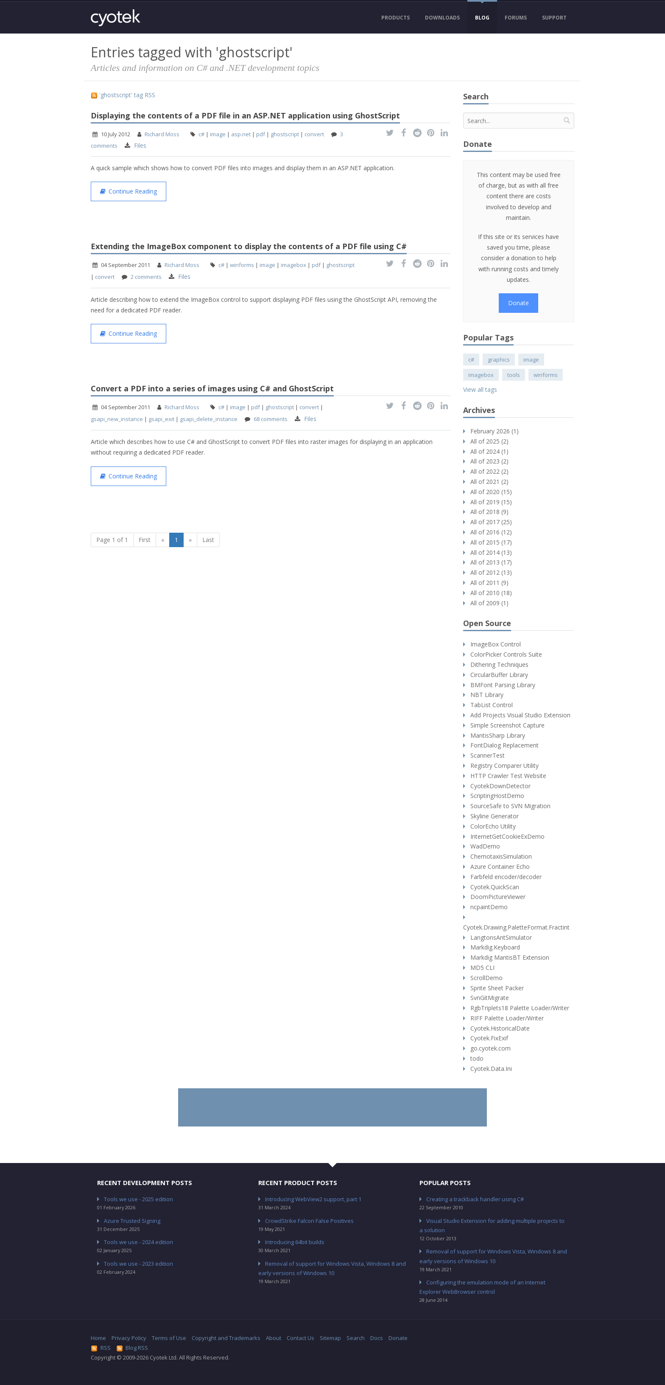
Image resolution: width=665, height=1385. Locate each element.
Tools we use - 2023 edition (138, 1263)
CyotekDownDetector (500, 786)
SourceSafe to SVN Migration (510, 806)
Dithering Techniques (499, 664)
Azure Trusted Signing (132, 1221)
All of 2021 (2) (489, 482)
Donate (518, 303)
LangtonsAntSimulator (501, 937)
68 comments (271, 419)
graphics (499, 359)
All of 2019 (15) (491, 502)
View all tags (480, 389)
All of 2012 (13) (491, 572)
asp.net (241, 134)
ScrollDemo (486, 978)
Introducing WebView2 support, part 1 (313, 1199)
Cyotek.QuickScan (494, 887)
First (145, 540)
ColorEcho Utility (493, 826)
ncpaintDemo (489, 907)
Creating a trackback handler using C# (475, 1199)
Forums (516, 17)
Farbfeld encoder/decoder (506, 877)
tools (513, 375)
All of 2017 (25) (491, 522)
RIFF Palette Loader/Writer (507, 1018)
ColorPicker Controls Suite (506, 654)
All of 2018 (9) (489, 512)
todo (476, 1058)
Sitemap (330, 1338)
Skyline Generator (494, 816)
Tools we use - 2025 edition (138, 1199)
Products (395, 17)
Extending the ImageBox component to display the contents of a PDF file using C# (249, 246)
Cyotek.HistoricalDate (500, 1028)
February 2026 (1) (494, 431)
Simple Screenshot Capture (507, 725)
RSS (101, 1347)
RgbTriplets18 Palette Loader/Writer (519, 1008)
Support (554, 17)
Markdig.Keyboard (495, 947)
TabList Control (491, 705)
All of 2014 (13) (491, 552)
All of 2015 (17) (491, 542)
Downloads (442, 17)
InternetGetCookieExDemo (507, 836)
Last (208, 540)
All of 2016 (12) (491, 532)
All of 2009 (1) (489, 603)
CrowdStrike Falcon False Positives (309, 1221)
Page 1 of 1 (112, 540)
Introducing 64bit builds (294, 1242)
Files (140, 145)
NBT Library (486, 695)
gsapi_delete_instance (209, 419)
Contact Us (300, 1338)
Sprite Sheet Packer (497, 988)
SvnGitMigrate (489, 998)
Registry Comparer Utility (504, 765)
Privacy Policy (129, 1338)
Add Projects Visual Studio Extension (520, 715)
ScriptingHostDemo (497, 796)
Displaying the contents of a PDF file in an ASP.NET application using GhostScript (245, 115)
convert (314, 134)
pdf (260, 134)
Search (355, 1338)
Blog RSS (132, 1347)
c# (201, 134)
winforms (242, 265)
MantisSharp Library (497, 735)
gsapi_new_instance (117, 419)
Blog (482, 17)
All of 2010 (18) (491, 593)
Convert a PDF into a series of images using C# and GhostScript (212, 388)
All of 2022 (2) (489, 471)
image (218, 134)
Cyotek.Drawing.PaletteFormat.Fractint (516, 927)
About (273, 1338)
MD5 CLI (482, 968)
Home (98, 1338)
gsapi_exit (161, 419)
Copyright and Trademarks (226, 1338)
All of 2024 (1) (489, 451)
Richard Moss (162, 134)
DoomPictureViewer (497, 897)
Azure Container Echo (500, 866)
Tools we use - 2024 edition (138, 1242)
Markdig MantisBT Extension (509, 957)
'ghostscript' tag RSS (123, 95)
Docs (376, 1338)
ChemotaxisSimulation (501, 856)
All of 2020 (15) (491, 492)
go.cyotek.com (490, 1048)
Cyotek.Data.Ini (491, 1069)
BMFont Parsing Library (502, 685)
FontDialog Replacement (504, 745)
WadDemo (485, 846)
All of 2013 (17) (491, 562)
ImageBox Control (495, 644)
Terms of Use (169, 1338)
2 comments (146, 277)
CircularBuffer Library (499, 675)
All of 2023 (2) (489, 461)
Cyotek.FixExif (489, 1038)
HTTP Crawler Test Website (508, 776)
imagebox (293, 265)
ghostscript (285, 134)
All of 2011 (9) (489, 583)
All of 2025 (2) (489, 441)
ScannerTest (487, 755)
